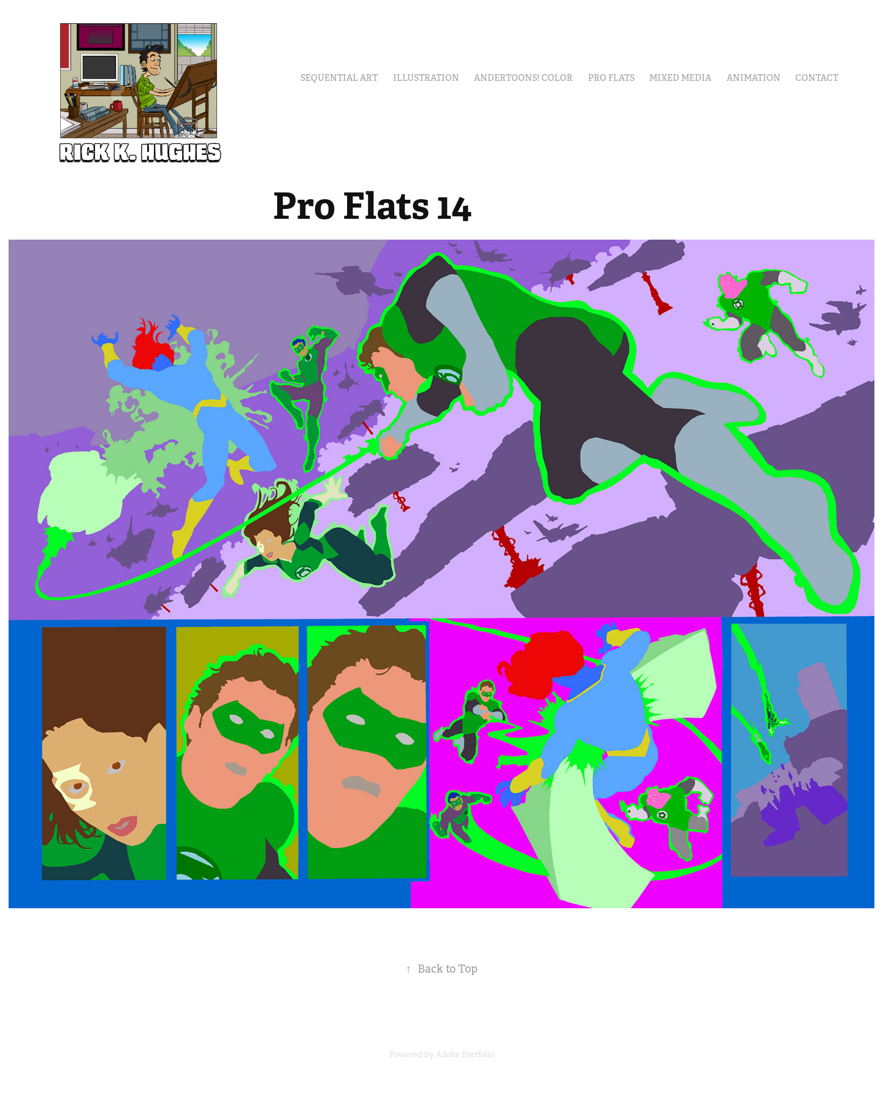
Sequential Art (339, 77)
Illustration (426, 77)
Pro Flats (611, 77)
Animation (754, 77)
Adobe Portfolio (465, 1054)
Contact (816, 77)
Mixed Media (680, 77)
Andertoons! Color (523, 77)
